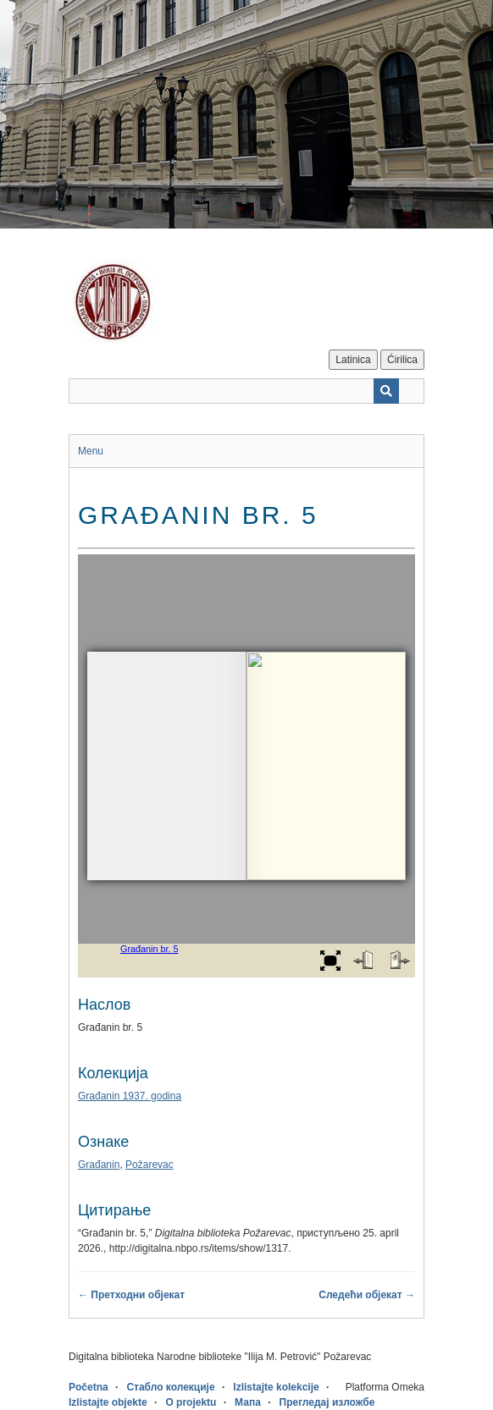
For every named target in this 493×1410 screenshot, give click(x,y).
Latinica (352, 360)
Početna (88, 1387)
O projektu (190, 1402)
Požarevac (149, 1164)
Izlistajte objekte (108, 1402)
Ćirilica (402, 360)
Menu (90, 451)
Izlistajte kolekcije (276, 1387)
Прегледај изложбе (327, 1402)
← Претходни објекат (131, 1295)
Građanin (98, 1164)
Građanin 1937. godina (129, 1096)
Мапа (248, 1402)
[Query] (246, 391)
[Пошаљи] (386, 391)
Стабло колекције (170, 1387)
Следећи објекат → (367, 1295)
